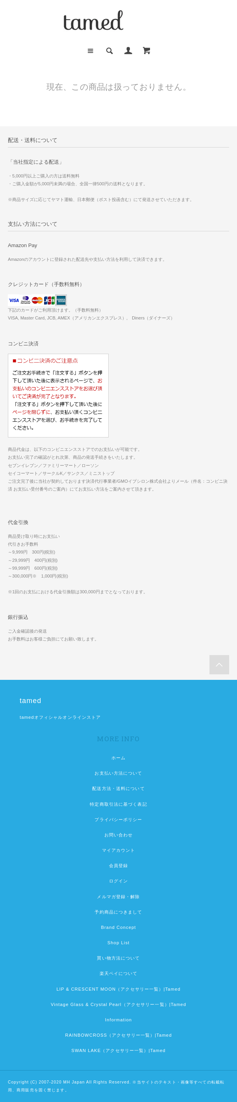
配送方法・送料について (118, 788)
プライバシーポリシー (118, 819)
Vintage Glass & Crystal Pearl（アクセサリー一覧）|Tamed (118, 1004)
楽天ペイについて (119, 973)
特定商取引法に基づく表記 (118, 804)
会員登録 (118, 865)
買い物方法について (118, 958)
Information (118, 1019)
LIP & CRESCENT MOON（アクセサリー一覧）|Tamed (118, 989)
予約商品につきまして (118, 912)
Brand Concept (118, 927)
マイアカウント (118, 850)
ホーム (118, 757)
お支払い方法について (118, 773)
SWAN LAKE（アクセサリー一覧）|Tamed (118, 1050)
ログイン (118, 881)
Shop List (118, 942)
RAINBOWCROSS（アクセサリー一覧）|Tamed (118, 1035)
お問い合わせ (118, 834)
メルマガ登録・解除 (118, 896)
